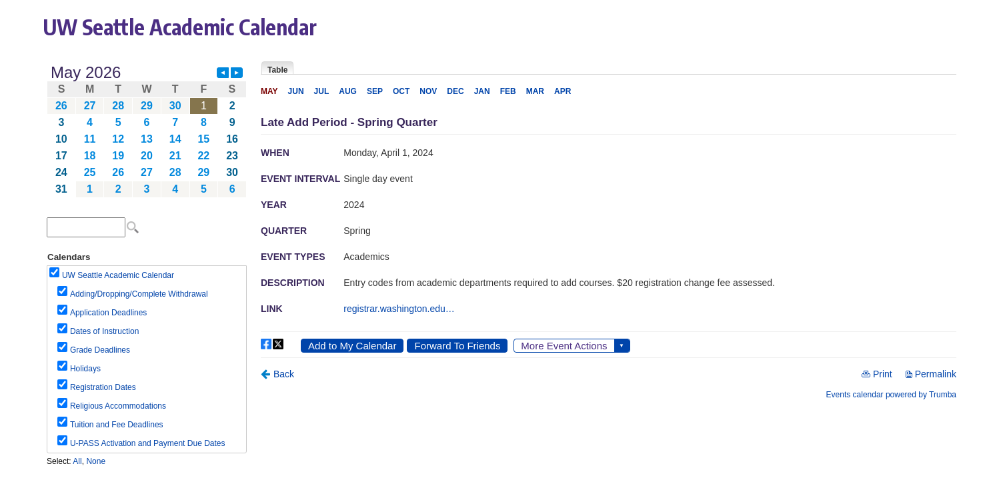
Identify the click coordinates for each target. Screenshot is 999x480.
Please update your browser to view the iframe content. (147, 131)
